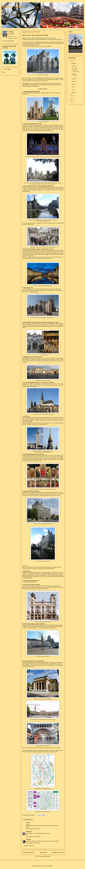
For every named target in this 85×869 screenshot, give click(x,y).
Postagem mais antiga (57, 852)
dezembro (74, 64)
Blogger (50, 865)
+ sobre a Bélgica (7, 69)
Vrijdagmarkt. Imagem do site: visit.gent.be (43, 380)
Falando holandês (74, 74)
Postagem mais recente (28, 852)
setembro (74, 82)
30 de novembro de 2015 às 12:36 (33, 836)
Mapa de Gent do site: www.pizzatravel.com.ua (43, 788)
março (73, 90)
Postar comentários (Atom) (44, 856)
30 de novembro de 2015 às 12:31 (33, 828)
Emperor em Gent (40, 747)
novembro (74, 66)
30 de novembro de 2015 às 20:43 (33, 843)
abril (73, 87)
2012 (71, 101)
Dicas (4, 72)
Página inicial (43, 852)
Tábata (27, 831)
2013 (71, 99)
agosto (73, 84)
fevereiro (74, 93)
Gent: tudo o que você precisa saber (75, 69)
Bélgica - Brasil (13, 6)
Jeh (27, 839)
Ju (26, 822)
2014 (71, 96)
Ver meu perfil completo (8, 41)
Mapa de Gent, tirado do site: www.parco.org (42, 811)
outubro (74, 79)
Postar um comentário (29, 845)
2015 (71, 61)
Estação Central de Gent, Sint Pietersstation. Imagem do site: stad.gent (43, 719)
